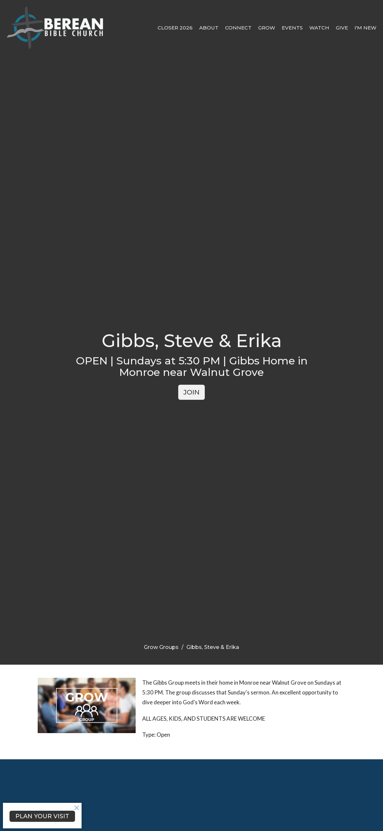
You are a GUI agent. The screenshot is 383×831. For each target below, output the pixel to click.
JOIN (191, 392)
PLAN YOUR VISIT (42, 816)
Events (292, 28)
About (209, 28)
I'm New (365, 28)
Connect (238, 28)
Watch (319, 28)
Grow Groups (161, 647)
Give (342, 28)
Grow (266, 28)
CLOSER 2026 (175, 28)
